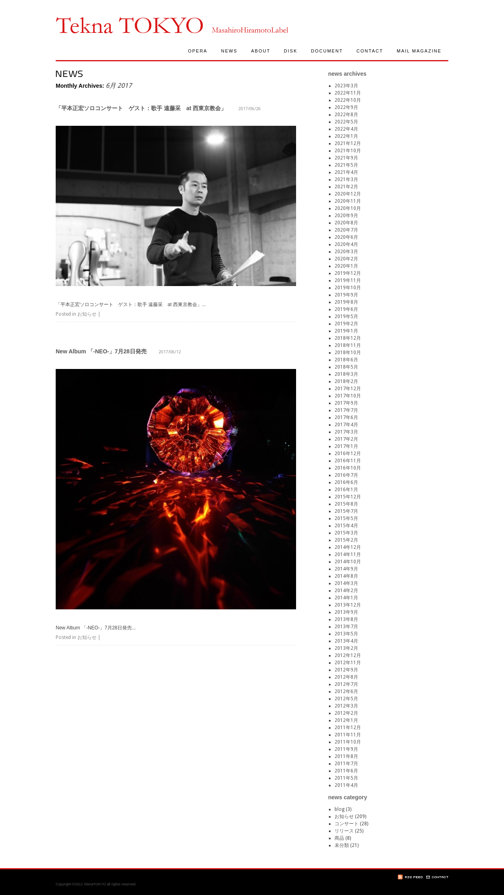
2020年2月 (346, 259)
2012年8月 (346, 677)
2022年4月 (346, 129)
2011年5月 (346, 778)
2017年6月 (346, 417)
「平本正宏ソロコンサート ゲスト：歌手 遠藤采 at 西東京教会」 (141, 108)
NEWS (229, 50)
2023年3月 (346, 86)
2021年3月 (346, 179)
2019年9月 (346, 295)
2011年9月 (346, 749)
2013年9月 (346, 612)
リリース (344, 831)
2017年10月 (348, 396)
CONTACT (370, 50)
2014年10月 (348, 561)
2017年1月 (346, 446)
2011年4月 (346, 785)
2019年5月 (346, 316)
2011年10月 (348, 742)
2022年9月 (346, 107)
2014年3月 (346, 583)
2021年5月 (346, 165)
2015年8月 (346, 504)
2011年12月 (348, 727)
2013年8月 (346, 619)
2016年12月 (348, 453)
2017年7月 (346, 410)
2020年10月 (348, 208)
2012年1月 (346, 720)
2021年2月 (346, 186)
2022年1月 (346, 136)
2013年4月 (346, 641)
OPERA (198, 50)
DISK (291, 50)
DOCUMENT (327, 50)
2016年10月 (348, 468)
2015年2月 (346, 540)
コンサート (347, 823)
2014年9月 (346, 569)
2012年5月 (346, 698)
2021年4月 (346, 172)
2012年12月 (348, 655)
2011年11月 (348, 735)
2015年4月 (346, 525)
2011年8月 (346, 756)
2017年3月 (346, 432)
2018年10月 (348, 352)
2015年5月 (346, 518)
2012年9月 (346, 670)
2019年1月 (346, 331)
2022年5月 (346, 122)
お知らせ (87, 314)
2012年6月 (346, 691)
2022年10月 (348, 100)
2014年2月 (346, 590)
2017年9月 (346, 403)
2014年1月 (346, 598)
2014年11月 (348, 554)
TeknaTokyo (129, 25)
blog (340, 809)
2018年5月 (346, 367)
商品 (339, 838)
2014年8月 (346, 576)
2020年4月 (346, 244)
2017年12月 (348, 388)
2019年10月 (348, 287)
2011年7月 (346, 763)
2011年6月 (346, 771)
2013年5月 (346, 634)
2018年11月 (348, 345)
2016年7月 (346, 475)
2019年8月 (346, 302)
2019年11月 (348, 280)
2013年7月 (346, 626)
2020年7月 (346, 230)
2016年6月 (346, 482)
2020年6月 (346, 237)
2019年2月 (346, 324)
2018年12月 (348, 338)
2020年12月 (348, 194)
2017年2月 (346, 439)
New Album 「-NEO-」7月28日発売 (101, 351)
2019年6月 (346, 309)
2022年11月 (348, 93)
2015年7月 (346, 511)
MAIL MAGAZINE (419, 50)
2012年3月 (346, 706)
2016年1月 (346, 489)
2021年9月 (346, 158)
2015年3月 (346, 533)
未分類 (342, 845)
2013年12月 (348, 605)
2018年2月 (346, 381)
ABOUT (260, 50)
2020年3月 (346, 251)
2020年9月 (346, 215)
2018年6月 (346, 360)
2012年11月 (348, 662)
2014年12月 (348, 547)
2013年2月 (346, 648)
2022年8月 (346, 114)
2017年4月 (346, 424)
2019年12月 (348, 273)
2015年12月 (348, 497)
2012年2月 (346, 713)
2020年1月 (346, 266)
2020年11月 (348, 201)
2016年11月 (348, 461)
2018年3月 (346, 374)
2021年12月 (348, 143)
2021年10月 (348, 150)
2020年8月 (346, 223)
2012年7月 (346, 684)
